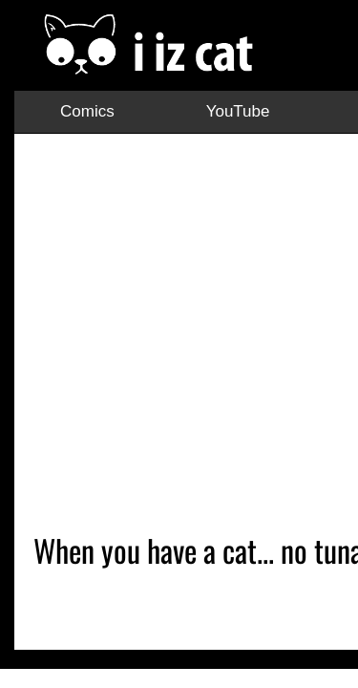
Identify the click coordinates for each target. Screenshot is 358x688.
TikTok (243, 64)
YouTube (99, 64)
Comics (32, 64)
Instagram (174, 64)
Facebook (311, 64)
